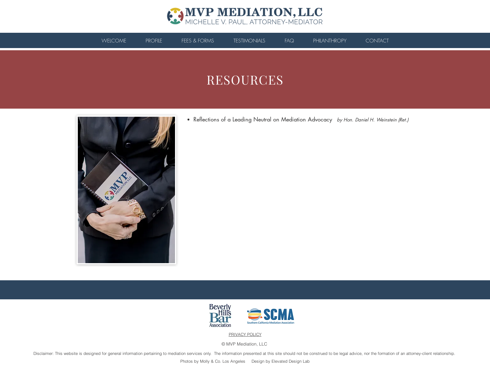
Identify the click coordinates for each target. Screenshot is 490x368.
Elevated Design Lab (291, 361)
